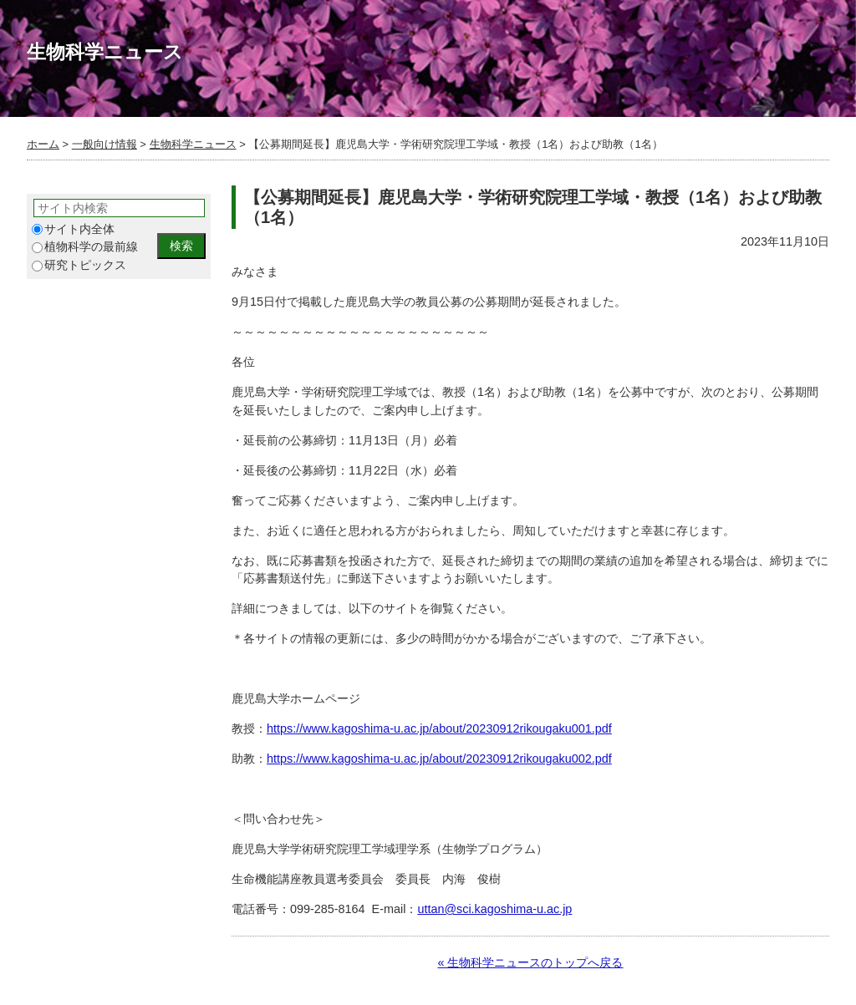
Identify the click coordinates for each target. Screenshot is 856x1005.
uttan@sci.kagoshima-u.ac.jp (494, 909)
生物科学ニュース (193, 144)
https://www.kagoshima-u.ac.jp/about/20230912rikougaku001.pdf (439, 728)
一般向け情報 (104, 144)
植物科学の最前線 (85, 247)
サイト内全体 (73, 229)
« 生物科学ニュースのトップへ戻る (530, 962)
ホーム (43, 144)
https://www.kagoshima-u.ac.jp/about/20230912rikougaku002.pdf (439, 758)
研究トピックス (79, 265)
